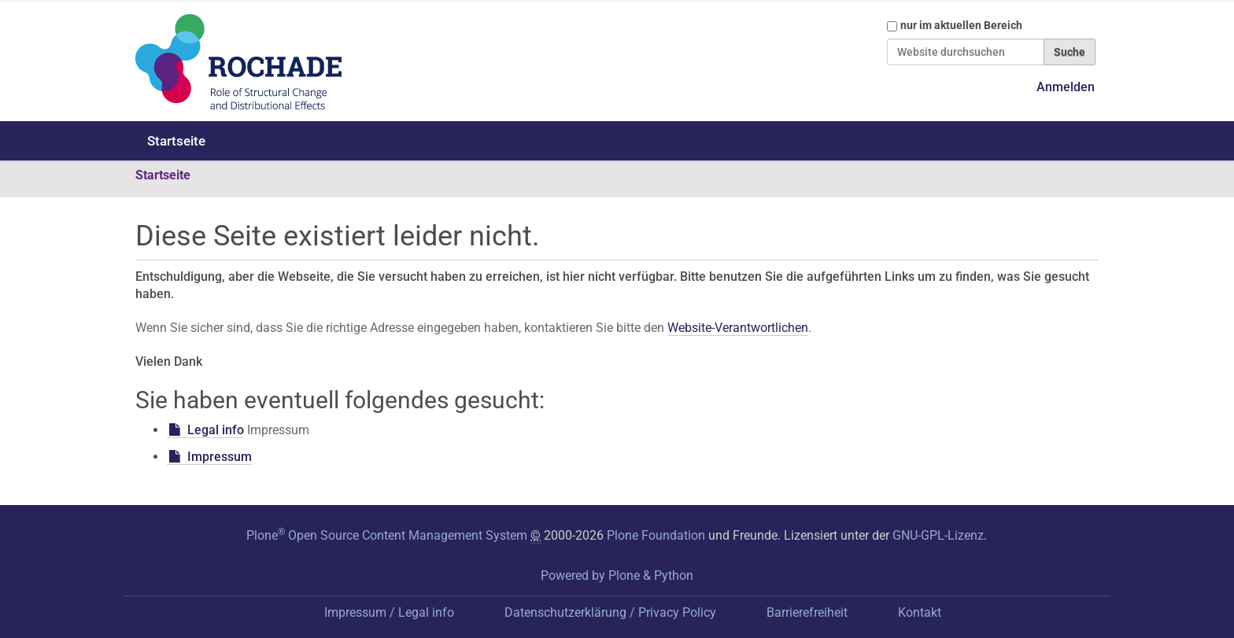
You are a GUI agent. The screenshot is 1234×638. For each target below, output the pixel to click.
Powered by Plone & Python (617, 575)
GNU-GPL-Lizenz (938, 535)
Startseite (176, 141)
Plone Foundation (656, 535)
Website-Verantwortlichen (737, 327)
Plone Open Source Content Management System (386, 535)
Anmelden (1065, 86)
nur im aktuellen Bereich (961, 25)
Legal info (215, 429)
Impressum (219, 456)
